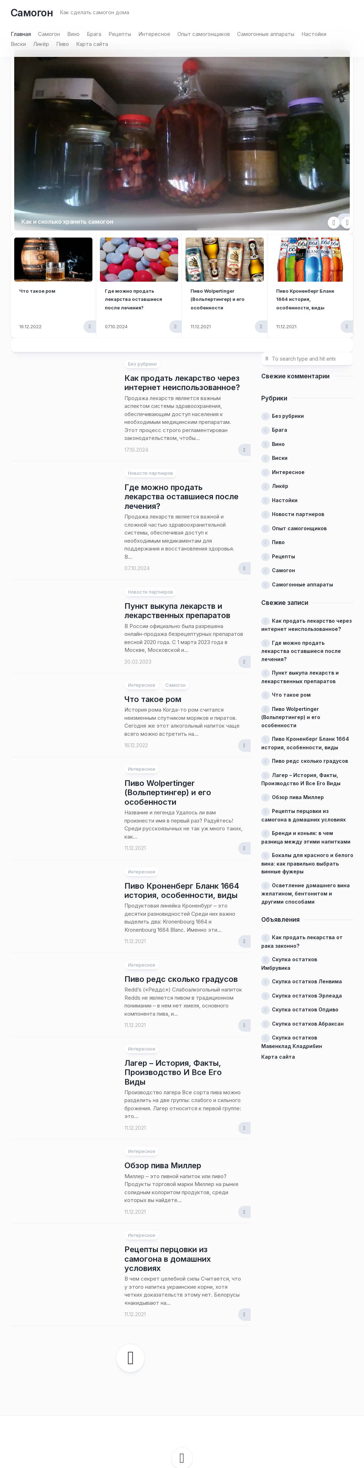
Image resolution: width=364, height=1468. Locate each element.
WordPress (179, 1420)
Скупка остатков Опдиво (305, 934)
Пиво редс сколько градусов (181, 903)
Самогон (32, 13)
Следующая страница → (130, 1282)
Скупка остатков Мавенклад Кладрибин (291, 966)
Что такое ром (40, 214)
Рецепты (119, 34)
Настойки (313, 34)
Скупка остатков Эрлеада (307, 920)
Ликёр (41, 44)
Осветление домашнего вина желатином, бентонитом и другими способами (305, 818)
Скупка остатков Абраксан (308, 948)
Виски (18, 44)
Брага (94, 34)
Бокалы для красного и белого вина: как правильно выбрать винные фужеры (307, 787)
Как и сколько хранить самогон (86, 143)
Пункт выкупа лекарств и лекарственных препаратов (177, 535)
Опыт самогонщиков (203, 34)
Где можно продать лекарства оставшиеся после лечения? (181, 421)
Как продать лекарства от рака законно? (302, 865)
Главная (21, 34)
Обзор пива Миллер (162, 1089)
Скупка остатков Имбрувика (289, 888)
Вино (73, 34)
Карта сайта (92, 44)
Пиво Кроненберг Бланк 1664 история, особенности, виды (306, 222)
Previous (334, 147)
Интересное (154, 34)
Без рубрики (142, 288)
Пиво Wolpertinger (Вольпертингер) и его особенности (224, 222)
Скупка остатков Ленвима (307, 906)
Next (347, 147)
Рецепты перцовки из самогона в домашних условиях (167, 1183)
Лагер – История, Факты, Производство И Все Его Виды (173, 997)
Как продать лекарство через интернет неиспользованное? (182, 307)
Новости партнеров (150, 397)
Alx (225, 1420)
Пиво (62, 44)
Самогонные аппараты (265, 34)
